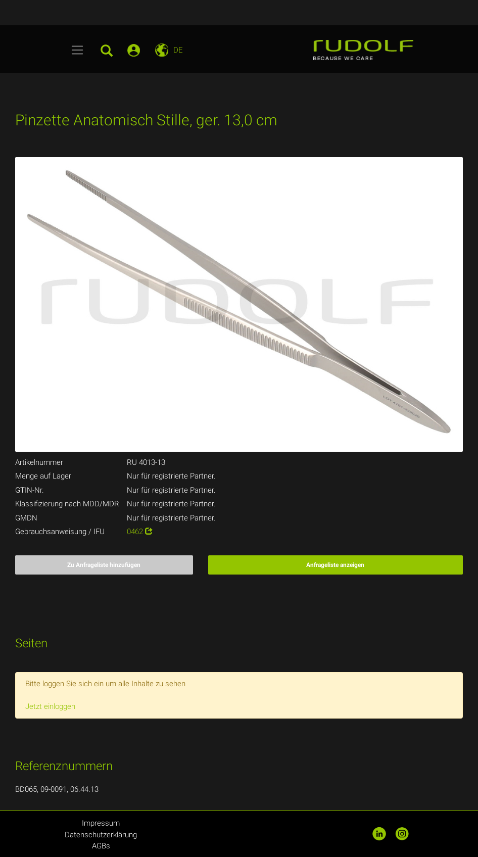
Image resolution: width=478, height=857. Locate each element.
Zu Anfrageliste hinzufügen (103, 564)
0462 (140, 531)
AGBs (101, 845)
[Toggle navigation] (77, 50)
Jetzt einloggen (50, 706)
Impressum (101, 823)
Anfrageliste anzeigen (335, 564)
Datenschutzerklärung (101, 834)
